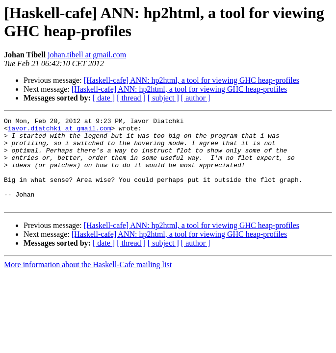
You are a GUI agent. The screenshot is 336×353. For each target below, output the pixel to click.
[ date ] (104, 98)
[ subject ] (163, 98)
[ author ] (195, 98)
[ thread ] (131, 98)
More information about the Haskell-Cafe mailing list (88, 282)
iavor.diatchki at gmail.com (59, 130)
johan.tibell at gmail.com (87, 54)
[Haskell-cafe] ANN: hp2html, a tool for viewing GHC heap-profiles (191, 80)
